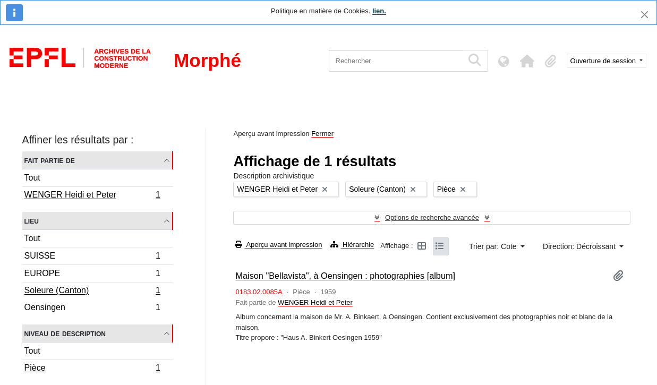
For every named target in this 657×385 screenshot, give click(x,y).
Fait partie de (49, 160)
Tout (32, 177)
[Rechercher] (396, 61)
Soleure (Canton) (92, 291)
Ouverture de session (604, 61)
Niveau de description (65, 333)
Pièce (92, 369)
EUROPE (92, 275)
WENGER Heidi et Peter (92, 196)
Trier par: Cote (494, 246)
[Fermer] (644, 15)
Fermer (322, 134)
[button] (527, 61)
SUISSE (92, 257)
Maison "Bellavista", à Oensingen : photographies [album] (345, 275)
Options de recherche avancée (432, 217)
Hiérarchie (352, 245)
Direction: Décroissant (580, 246)
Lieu (31, 221)
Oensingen (92, 308)
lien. (379, 11)
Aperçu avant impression (278, 245)
